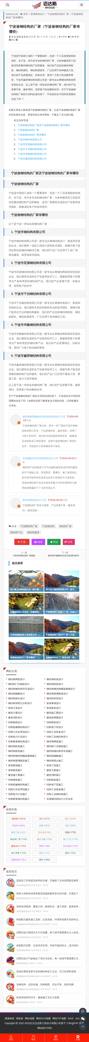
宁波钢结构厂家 (29, 526)
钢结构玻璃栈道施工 (19, 760)
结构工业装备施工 (56, 789)
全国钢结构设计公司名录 (60, 798)
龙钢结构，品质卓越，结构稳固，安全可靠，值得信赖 (45, 983)
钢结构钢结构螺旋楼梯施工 (22, 755)
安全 (70, 825)
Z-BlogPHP (72, 1023)
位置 (78, 1038)
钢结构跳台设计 (16, 698)
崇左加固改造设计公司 (23, 36)
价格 (44, 825)
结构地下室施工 (55, 784)
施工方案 (44, 839)
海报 (38, 541)
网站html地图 (43, 1018)
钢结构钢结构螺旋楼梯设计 (61, 688)
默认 (13, 39)
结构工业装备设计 (56, 731)
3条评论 (74, 36)
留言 (34, 1038)
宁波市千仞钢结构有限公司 (32, 149)
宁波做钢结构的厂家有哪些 (32, 134)
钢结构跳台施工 (55, 760)
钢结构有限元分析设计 (20, 703)
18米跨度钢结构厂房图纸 (24, 555)
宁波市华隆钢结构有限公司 (32, 153)
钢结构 (19, 818)
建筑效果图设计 (55, 717)
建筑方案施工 (54, 770)
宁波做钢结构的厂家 (28, 129)
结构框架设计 (54, 722)
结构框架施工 (54, 779)
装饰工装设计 (15, 707)
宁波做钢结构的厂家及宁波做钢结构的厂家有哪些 (44, 125)
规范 (44, 852)
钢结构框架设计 (55, 684)
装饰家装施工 (15, 770)
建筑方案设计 (15, 712)
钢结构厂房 (18, 839)
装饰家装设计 (38, 14)
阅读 (54, 541)
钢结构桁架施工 (16, 746)
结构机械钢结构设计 (19, 727)
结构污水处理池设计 (19, 731)
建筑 (70, 852)
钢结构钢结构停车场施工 (60, 751)
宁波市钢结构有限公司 (30, 139)
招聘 (44, 846)
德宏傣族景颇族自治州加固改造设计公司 (44, 415)
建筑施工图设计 (55, 712)
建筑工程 (18, 832)
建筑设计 (18, 846)
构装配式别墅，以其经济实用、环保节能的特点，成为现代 (47, 944)
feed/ (71, 1018)
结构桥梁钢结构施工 (19, 798)
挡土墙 (44, 832)
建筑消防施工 (54, 774)
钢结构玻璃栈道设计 (57, 693)
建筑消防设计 (15, 717)
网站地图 (29, 1018)
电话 (56, 1038)
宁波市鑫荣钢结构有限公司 (32, 158)
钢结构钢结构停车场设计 (21, 688)
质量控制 (18, 859)
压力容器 (70, 846)
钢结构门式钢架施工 (57, 746)
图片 (44, 859)
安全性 (18, 825)
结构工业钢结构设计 (57, 736)
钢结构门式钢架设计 (19, 684)
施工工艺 (70, 839)
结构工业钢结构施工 (57, 794)
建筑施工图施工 (16, 774)
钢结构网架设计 (16, 679)
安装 (70, 832)
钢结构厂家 (65, 526)
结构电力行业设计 (17, 736)
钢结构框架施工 (16, 751)
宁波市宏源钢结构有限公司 (32, 144)
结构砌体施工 (15, 779)
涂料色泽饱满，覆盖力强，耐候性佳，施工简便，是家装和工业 (49, 905)
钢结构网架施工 (55, 741)
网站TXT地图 (59, 1018)
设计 (44, 818)
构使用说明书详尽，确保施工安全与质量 (37, 996)
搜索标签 (9, 1018)
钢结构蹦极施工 (55, 755)
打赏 (22, 541)
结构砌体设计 (15, 722)
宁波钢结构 (48, 526)
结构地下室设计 (55, 727)
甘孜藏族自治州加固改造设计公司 (40, 456)
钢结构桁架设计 (55, 679)
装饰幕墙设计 (54, 703)
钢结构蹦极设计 (16, 693)
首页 (25, 14)
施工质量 (18, 852)
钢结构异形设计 (55, 698)
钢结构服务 (33, 532)
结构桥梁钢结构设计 (19, 741)
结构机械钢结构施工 (19, 784)
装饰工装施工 (54, 765)
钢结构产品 (16, 532)
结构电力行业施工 (17, 794)
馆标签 (19, 1018)
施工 (70, 818)
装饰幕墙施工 (15, 765)
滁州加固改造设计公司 (34, 498)
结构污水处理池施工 (19, 789)
